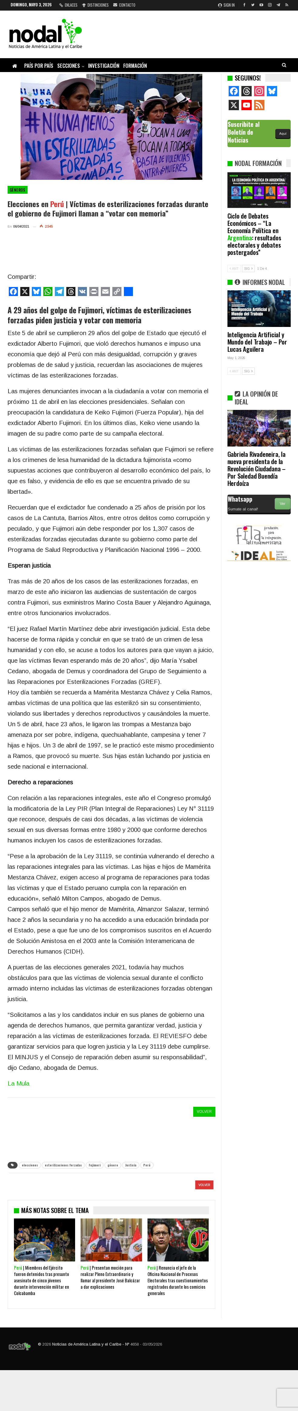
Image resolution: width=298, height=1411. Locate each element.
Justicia (130, 1165)
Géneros (17, 190)
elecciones (30, 1165)
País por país (38, 65)
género (113, 1165)
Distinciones (95, 5)
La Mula (18, 1083)
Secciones (68, 65)
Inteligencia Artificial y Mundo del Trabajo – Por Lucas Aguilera (257, 342)
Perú (147, 1165)
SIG (248, 268)
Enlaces (68, 5)
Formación (135, 65)
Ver (282, 504)
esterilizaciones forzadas (63, 1165)
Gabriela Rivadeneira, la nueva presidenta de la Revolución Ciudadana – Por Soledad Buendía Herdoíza (256, 468)
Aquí (282, 133)
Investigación (103, 65)
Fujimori (95, 1165)
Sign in (226, 5)
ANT (234, 268)
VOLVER (204, 1111)
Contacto (124, 5)
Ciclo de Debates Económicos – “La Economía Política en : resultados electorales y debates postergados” (254, 234)
